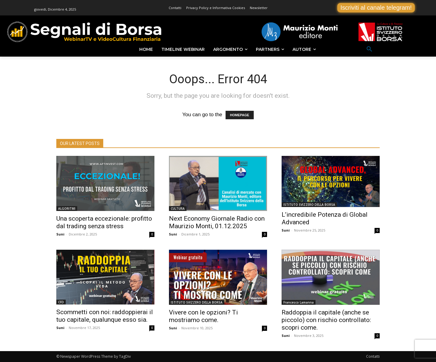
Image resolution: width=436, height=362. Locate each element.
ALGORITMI (66, 208)
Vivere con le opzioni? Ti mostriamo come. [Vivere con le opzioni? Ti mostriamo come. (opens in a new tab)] (203, 316)
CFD (61, 302)
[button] (369, 49)
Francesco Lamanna (298, 302)
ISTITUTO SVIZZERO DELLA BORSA (309, 204)
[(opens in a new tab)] (105, 183)
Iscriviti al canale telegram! (376, 7)
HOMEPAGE (239, 115)
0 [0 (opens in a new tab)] (152, 234)
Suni (60, 234)
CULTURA (178, 208)
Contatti (373, 356)
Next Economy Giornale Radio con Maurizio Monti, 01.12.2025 (217, 222)
